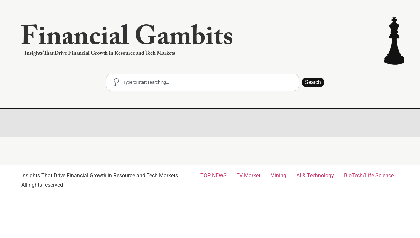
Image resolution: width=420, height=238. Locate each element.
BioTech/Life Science (369, 175)
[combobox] (202, 82)
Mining (278, 175)
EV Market (248, 175)
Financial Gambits (127, 40)
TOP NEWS (213, 175)
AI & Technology (315, 175)
